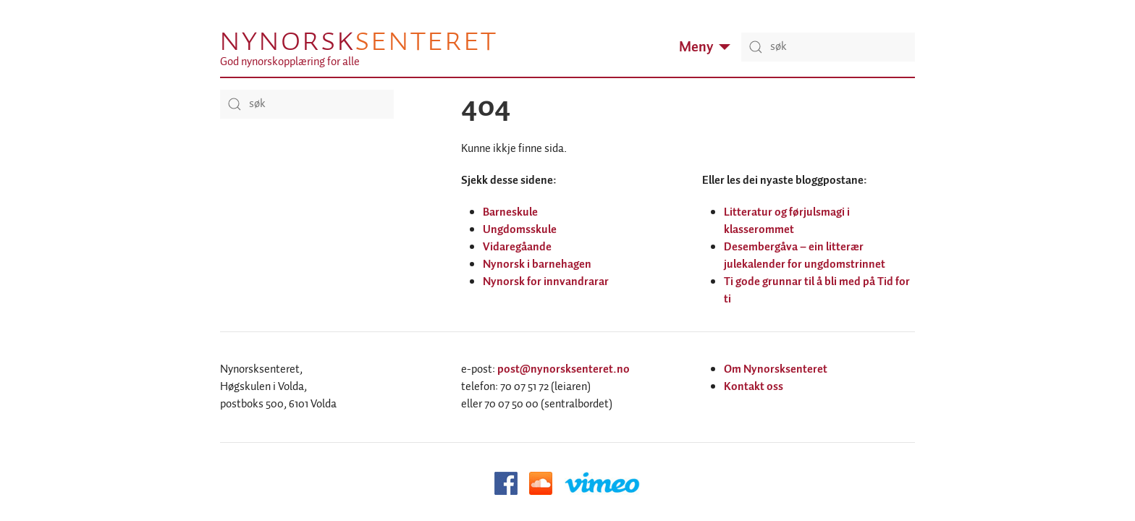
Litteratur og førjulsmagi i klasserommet (787, 221)
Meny (704, 47)
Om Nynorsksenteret (775, 369)
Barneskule (510, 212)
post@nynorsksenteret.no (563, 369)
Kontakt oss (753, 387)
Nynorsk (358, 40)
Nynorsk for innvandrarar (546, 282)
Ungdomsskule (520, 230)
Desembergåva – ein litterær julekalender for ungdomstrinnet (804, 256)
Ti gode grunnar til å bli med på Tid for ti (817, 290)
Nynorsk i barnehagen (537, 264)
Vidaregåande (517, 247)
